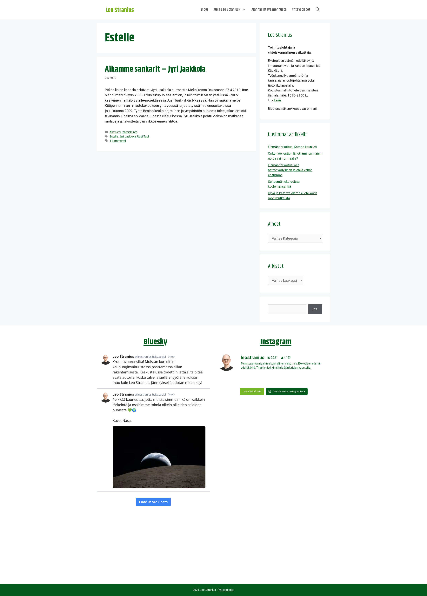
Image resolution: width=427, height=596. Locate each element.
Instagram (275, 342)
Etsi (315, 309)
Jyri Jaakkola (127, 136)
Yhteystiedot (301, 10)
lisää (277, 100)
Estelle (114, 136)
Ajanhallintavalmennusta (269, 10)
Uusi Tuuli (143, 136)
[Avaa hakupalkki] (317, 10)
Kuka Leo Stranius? (231, 10)
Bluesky (155, 342)
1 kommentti (118, 141)
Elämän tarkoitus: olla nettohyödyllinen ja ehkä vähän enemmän (290, 170)
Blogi (204, 10)
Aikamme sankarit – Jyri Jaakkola (155, 69)
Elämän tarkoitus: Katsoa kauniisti (292, 147)
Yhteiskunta (129, 132)
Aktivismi (115, 132)
